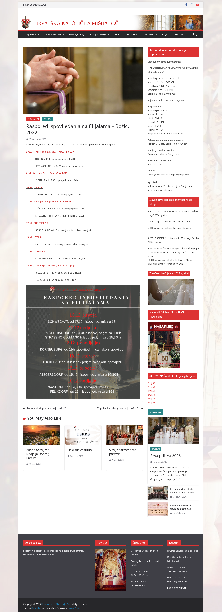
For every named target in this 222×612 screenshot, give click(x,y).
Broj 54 (151, 390)
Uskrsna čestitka (80, 450)
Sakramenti (150, 34)
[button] (38, 34)
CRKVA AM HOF (33, 119)
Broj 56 (151, 398)
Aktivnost (132, 34)
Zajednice (31, 34)
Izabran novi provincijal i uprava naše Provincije (182, 491)
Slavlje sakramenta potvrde (122, 452)
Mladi (118, 34)
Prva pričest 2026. (166, 455)
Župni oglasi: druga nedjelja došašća (120, 408)
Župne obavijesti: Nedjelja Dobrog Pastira (38, 454)
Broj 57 (151, 402)
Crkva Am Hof (53, 34)
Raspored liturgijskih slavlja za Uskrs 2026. (181, 507)
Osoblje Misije (77, 34)
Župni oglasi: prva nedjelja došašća (45, 408)
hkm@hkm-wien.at (176, 587)
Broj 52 (151, 383)
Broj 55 (151, 394)
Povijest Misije (98, 34)
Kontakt (180, 34)
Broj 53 (151, 387)
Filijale (166, 34)
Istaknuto (47, 119)
